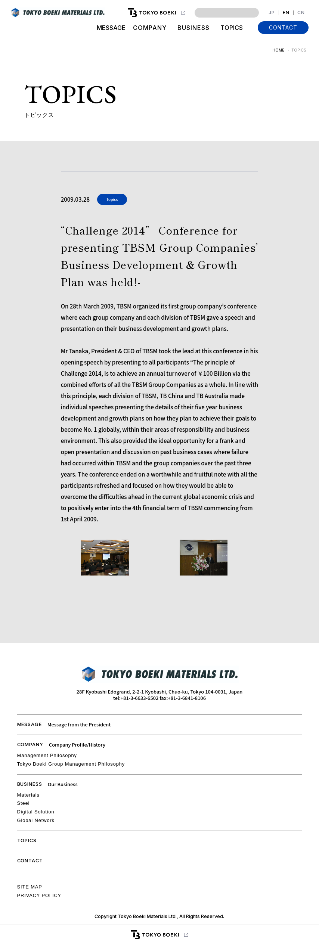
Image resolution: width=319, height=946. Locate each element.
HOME (278, 50)
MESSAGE (111, 28)
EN (286, 12)
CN (301, 12)
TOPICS (231, 28)
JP (272, 12)
